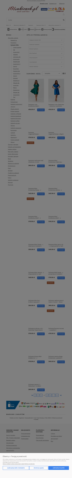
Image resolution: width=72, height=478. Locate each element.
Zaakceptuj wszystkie (59, 468)
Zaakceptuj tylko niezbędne (16, 468)
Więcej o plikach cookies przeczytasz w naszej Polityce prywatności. (19, 464)
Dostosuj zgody (39, 468)
